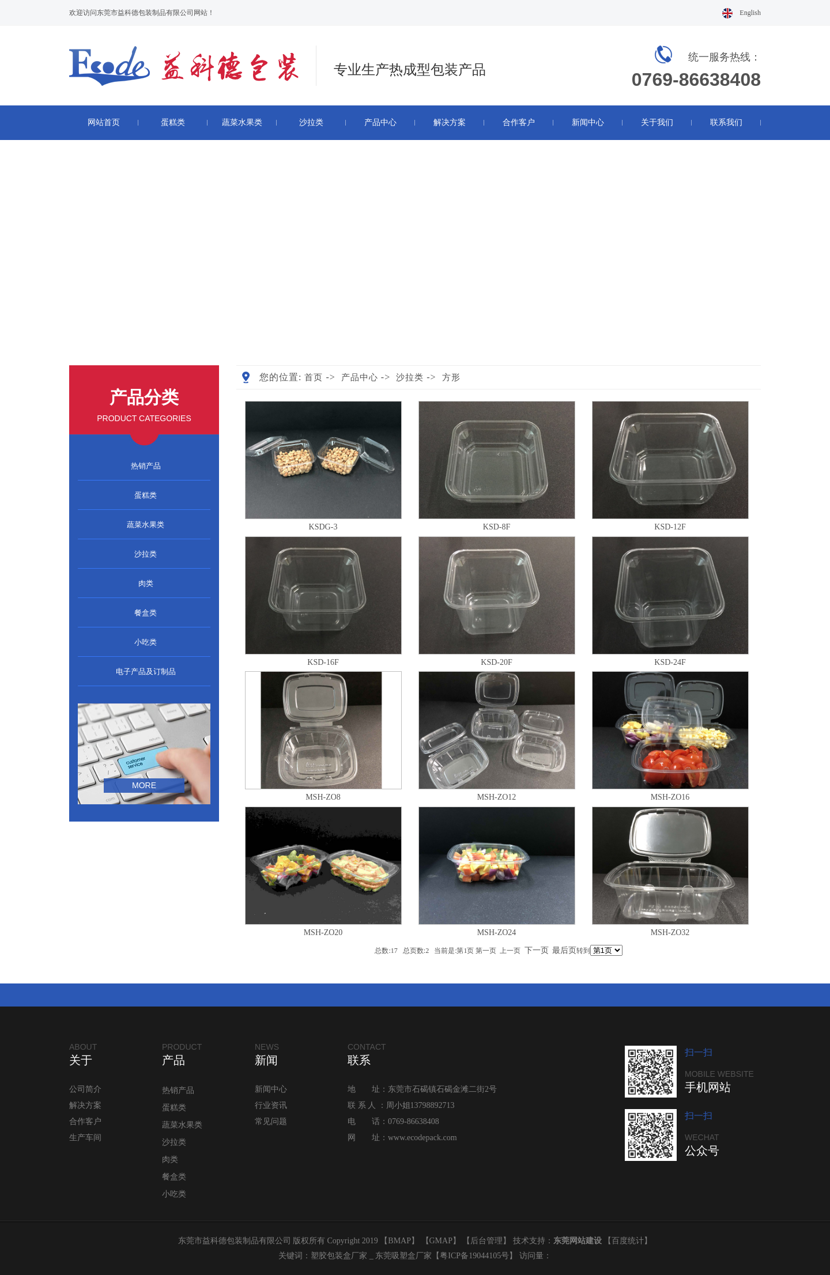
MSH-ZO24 (496, 932)
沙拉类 (311, 122)
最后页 (564, 950)
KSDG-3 (323, 527)
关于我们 (657, 122)
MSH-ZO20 (323, 932)
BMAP (399, 1240)
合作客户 (519, 122)
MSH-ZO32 (670, 932)
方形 (451, 377)
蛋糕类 (173, 122)
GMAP (440, 1240)
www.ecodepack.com (422, 1137)
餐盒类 (145, 612)
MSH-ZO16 (670, 797)
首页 (313, 377)
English (750, 13)
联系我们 (726, 122)
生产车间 (85, 1137)
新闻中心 (588, 122)
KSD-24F (669, 662)
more (144, 785)
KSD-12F (669, 527)
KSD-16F (322, 662)
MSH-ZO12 (496, 797)
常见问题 (271, 1121)
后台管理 (486, 1240)
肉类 (145, 583)
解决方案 (449, 122)
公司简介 (85, 1089)
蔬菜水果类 (242, 122)
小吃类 (145, 642)
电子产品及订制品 (146, 671)
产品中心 (380, 122)
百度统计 (628, 1240)
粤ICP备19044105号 (474, 1255)
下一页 (537, 950)
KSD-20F (496, 662)
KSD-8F (496, 527)
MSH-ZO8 (323, 797)
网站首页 (104, 122)
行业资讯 (271, 1105)
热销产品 (146, 465)
